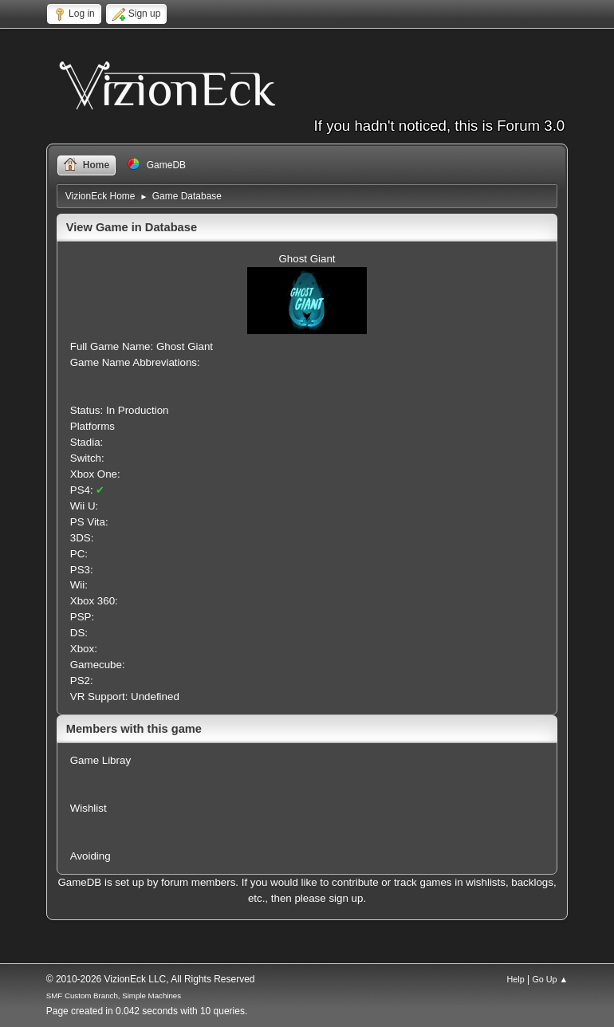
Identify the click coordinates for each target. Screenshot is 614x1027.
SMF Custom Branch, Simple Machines (113, 995)
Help (515, 979)
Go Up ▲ (550, 979)
